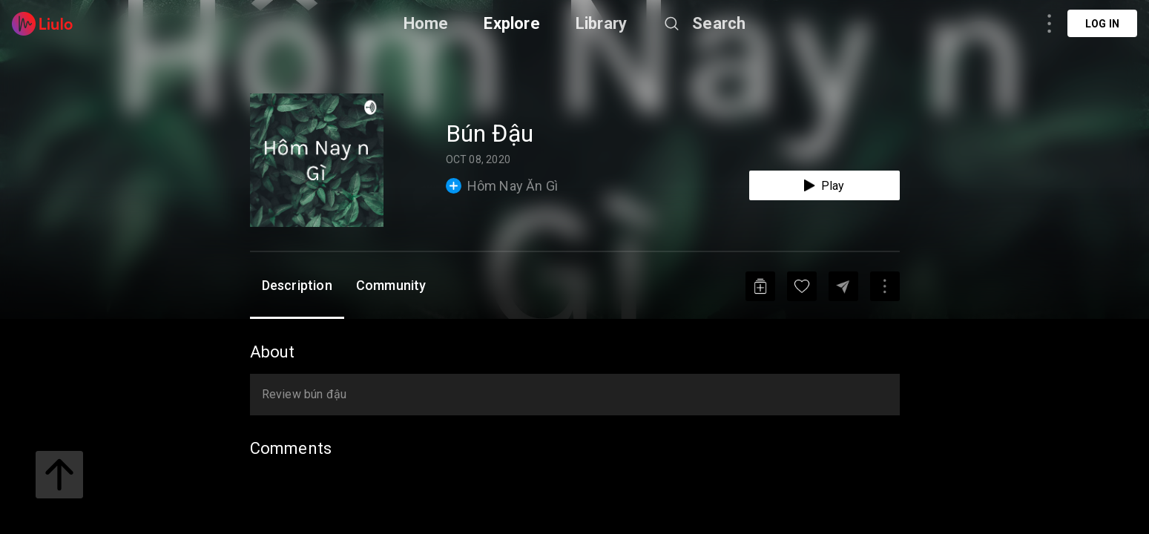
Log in (1102, 24)
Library (601, 23)
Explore (511, 23)
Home (426, 23)
